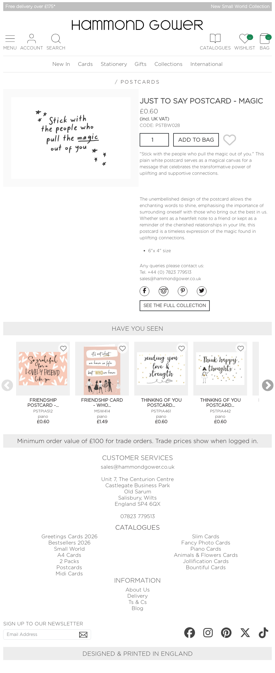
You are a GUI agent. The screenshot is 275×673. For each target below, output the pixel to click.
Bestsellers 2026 (69, 543)
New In (61, 64)
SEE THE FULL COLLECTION (174, 305)
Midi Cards (69, 574)
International (206, 64)
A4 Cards (69, 555)
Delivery (137, 596)
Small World (69, 549)
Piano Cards (205, 549)
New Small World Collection (240, 6)
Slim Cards (205, 536)
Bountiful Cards (206, 567)
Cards (85, 64)
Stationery (114, 64)
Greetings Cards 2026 (69, 536)
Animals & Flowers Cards (206, 555)
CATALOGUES (137, 527)
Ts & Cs (137, 602)
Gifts (141, 64)
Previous (7, 386)
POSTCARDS (140, 82)
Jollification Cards (206, 561)
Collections (168, 64)
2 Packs (69, 561)
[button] (10, 42)
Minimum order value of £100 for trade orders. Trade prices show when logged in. (137, 440)
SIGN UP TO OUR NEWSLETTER (43, 623)
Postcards (69, 567)
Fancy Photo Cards (205, 543)
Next (267, 386)
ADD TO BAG (196, 140)
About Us (137, 590)
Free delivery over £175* (30, 6)
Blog (137, 608)
